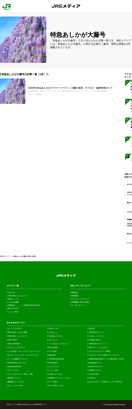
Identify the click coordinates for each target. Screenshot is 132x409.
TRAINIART (52, 362)
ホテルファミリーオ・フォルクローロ (22, 355)
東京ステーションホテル (97, 347)
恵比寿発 (51, 355)
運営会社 (74, 292)
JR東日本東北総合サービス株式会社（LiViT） (106, 359)
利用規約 (74, 296)
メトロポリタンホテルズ (57, 343)
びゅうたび (52, 339)
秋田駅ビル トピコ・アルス (58, 378)
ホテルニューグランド (16, 347)
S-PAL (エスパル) (54, 374)
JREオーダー (53, 328)
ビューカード (53, 366)
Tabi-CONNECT (13, 343)
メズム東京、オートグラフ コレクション (23, 351)
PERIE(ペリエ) (94, 370)
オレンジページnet (15, 385)
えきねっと (52, 332)
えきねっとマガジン (96, 336)
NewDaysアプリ (94, 362)
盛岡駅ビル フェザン (15, 381)
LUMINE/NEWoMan (55, 359)
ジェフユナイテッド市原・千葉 (20, 374)
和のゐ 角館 (52, 347)
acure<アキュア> (94, 366)
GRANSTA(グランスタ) (16, 362)
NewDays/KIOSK (14, 366)
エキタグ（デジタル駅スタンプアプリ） (104, 355)
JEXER (90, 328)
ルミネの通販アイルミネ (17, 359)
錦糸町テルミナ (13, 378)
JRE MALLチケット (95, 332)
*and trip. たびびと (55, 336)
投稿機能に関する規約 (79, 302)
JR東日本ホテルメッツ (97, 343)
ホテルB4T (52, 351)
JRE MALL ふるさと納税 (17, 332)
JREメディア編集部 (35, 94)
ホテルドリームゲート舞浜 (98, 351)
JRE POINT (12, 339)
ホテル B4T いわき (55, 385)
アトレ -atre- (52, 370)
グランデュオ (13, 370)
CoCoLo (91, 378)
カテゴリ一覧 (13, 286)
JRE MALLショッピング (17, 336)
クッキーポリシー (78, 305)
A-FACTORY (93, 374)
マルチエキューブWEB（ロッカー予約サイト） (105, 381)
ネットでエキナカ (14, 328)
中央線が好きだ (94, 339)
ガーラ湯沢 (52, 381)
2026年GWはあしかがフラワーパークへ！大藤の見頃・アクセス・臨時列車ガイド (70, 88)
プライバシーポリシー (79, 299)
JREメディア (4, 256)
